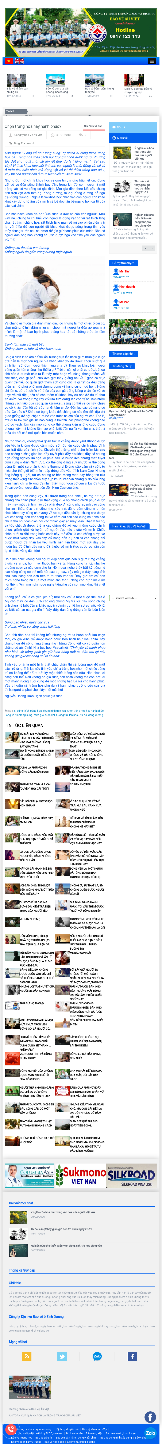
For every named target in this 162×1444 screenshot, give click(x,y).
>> (32, 95)
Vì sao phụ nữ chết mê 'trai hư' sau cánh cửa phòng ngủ (85, 805)
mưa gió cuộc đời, (44, 715)
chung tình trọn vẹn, (54, 710)
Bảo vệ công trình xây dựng (116, 1437)
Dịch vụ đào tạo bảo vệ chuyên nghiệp (138, 90)
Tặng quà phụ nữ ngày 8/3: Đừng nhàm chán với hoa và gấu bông (87, 1092)
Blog (17, 143)
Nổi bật (119, 127)
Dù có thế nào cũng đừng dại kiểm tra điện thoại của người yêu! (35, 906)
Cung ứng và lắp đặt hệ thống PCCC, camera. (37, 1433)
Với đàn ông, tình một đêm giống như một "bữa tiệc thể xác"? (37, 889)
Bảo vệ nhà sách (54, 1441)
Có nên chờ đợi (80, 784)
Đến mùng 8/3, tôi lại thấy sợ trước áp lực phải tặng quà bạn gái (35, 940)
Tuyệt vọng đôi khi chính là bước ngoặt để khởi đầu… (37, 755)
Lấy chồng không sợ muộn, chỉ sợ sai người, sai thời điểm (86, 1041)
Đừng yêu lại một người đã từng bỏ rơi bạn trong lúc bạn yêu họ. (86, 873)
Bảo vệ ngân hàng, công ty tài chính (76, 1437)
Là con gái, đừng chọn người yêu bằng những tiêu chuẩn (35, 856)
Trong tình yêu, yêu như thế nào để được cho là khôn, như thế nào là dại (87, 923)
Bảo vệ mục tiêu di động (81, 1441)
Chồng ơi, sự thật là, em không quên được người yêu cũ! (87, 889)
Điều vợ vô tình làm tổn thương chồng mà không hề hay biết (86, 822)
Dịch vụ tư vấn (74, 1433)
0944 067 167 (121, 277)
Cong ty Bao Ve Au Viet (28, 134)
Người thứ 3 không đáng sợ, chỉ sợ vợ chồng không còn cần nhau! (37, 1092)
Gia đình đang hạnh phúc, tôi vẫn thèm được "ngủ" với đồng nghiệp (87, 906)
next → (152, 248)
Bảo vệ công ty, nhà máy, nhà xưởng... (31, 1429)
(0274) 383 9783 (122, 292)
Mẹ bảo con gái (80, 952)
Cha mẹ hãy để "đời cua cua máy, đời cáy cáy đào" (86, 1075)
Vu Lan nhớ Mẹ (30, 919)
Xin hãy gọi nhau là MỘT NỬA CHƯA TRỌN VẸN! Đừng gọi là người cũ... (36, 1024)
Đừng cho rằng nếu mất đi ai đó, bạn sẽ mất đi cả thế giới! (36, 839)
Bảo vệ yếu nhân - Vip (94, 1429)
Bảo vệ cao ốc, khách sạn (121, 1433)
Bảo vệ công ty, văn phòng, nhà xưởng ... (58, 90)
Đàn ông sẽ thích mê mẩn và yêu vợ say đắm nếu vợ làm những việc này (87, 839)
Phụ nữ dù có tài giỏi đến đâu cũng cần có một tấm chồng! (37, 1108)
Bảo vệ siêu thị (44, 1437)
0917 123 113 (121, 308)
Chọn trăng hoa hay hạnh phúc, (85, 710)
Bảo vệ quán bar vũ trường (26, 1441)
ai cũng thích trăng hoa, (28, 710)
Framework (28, 143)
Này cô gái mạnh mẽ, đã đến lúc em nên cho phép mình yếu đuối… (37, 873)
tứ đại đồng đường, (92, 715)
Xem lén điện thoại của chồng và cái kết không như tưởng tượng (86, 755)
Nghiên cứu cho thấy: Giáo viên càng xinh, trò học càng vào (144, 220)
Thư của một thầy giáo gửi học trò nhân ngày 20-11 (142, 187)
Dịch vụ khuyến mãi (68, 1429)
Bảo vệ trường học (21, 1437)
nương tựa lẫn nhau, (68, 715)
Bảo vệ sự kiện (94, 1433)
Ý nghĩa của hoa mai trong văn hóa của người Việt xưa (144, 153)
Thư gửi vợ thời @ (32, 1003)
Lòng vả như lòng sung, (19, 715)
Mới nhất (120, 138)
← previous (145, 248)
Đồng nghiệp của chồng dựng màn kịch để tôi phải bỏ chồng (36, 1075)
